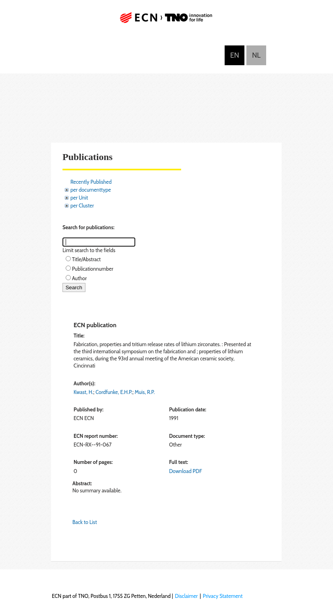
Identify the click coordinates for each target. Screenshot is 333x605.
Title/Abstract (86, 259)
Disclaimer (186, 596)
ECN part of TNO (166, 20)
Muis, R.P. (145, 392)
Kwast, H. (83, 392)
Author (79, 278)
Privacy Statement (223, 596)
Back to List (84, 522)
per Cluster (82, 205)
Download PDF (185, 471)
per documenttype (90, 190)
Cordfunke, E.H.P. (114, 392)
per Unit (79, 197)
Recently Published (91, 182)
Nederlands (256, 55)
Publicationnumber (92, 269)
